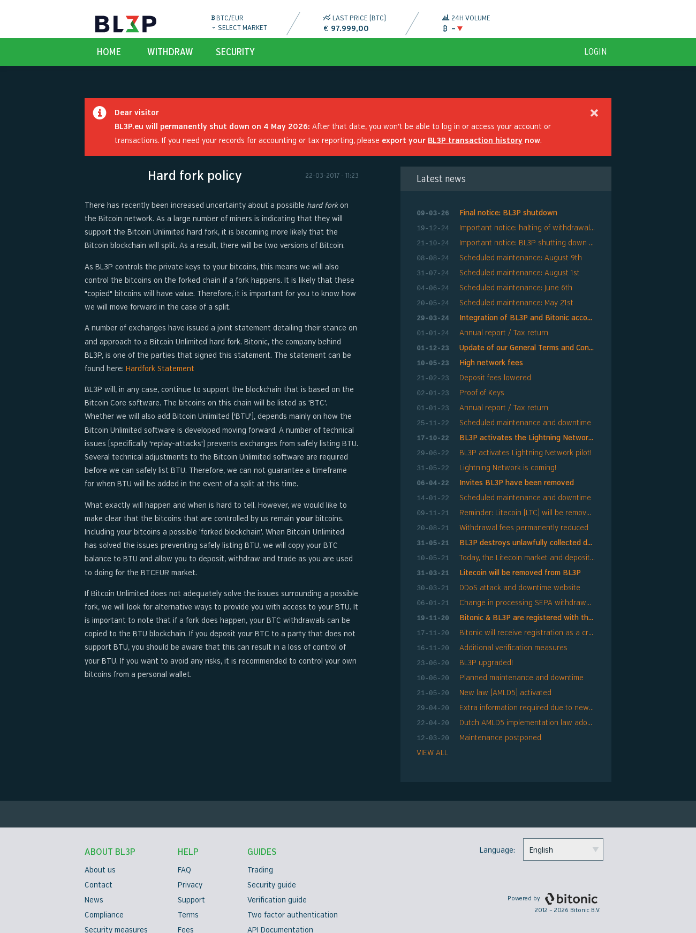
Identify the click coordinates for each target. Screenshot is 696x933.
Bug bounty (197, 916)
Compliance (104, 886)
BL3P (126, 24)
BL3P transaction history (475, 150)
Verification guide (277, 871)
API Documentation (280, 901)
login (595, 62)
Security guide (271, 856)
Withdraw (170, 62)
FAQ (184, 841)
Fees (186, 901)
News (94, 871)
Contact (98, 856)
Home (109, 62)
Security (235, 62)
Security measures (116, 901)
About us (100, 841)
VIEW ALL (432, 724)
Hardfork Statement (160, 378)
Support (191, 871)
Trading (260, 841)
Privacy (190, 856)
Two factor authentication (292, 886)
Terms (188, 886)
